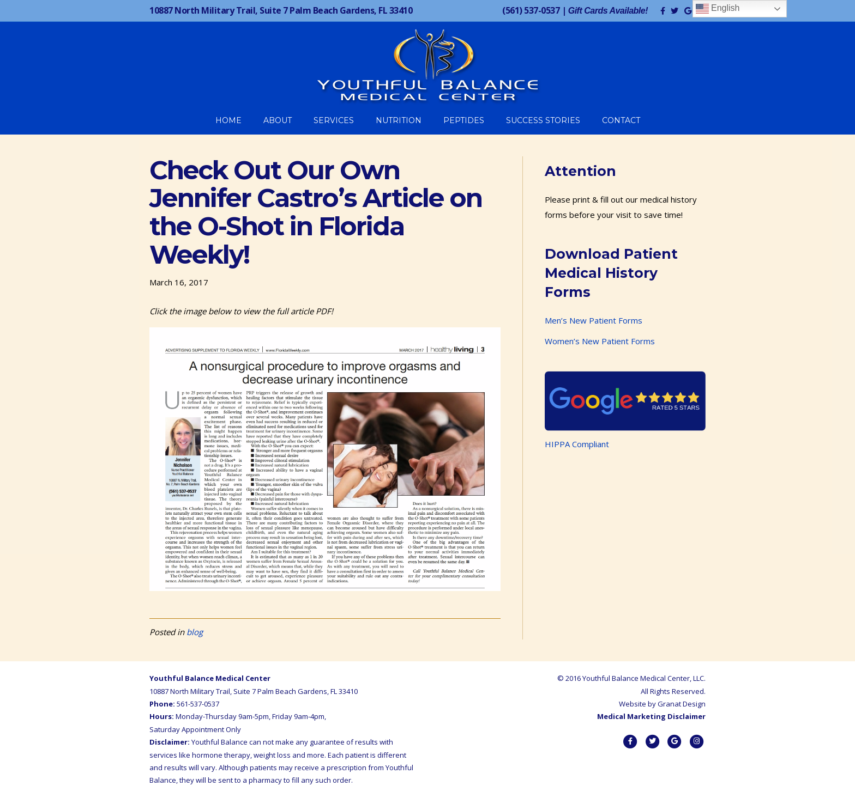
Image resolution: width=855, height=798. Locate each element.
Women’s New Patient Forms (600, 341)
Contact (621, 120)
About (277, 120)
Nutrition (399, 120)
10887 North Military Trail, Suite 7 (280, 10)
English (718, 8)
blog (194, 631)
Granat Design (682, 704)
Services (334, 120)
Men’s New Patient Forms (593, 320)
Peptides (463, 120)
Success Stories (543, 120)
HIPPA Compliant (577, 443)
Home (228, 120)
